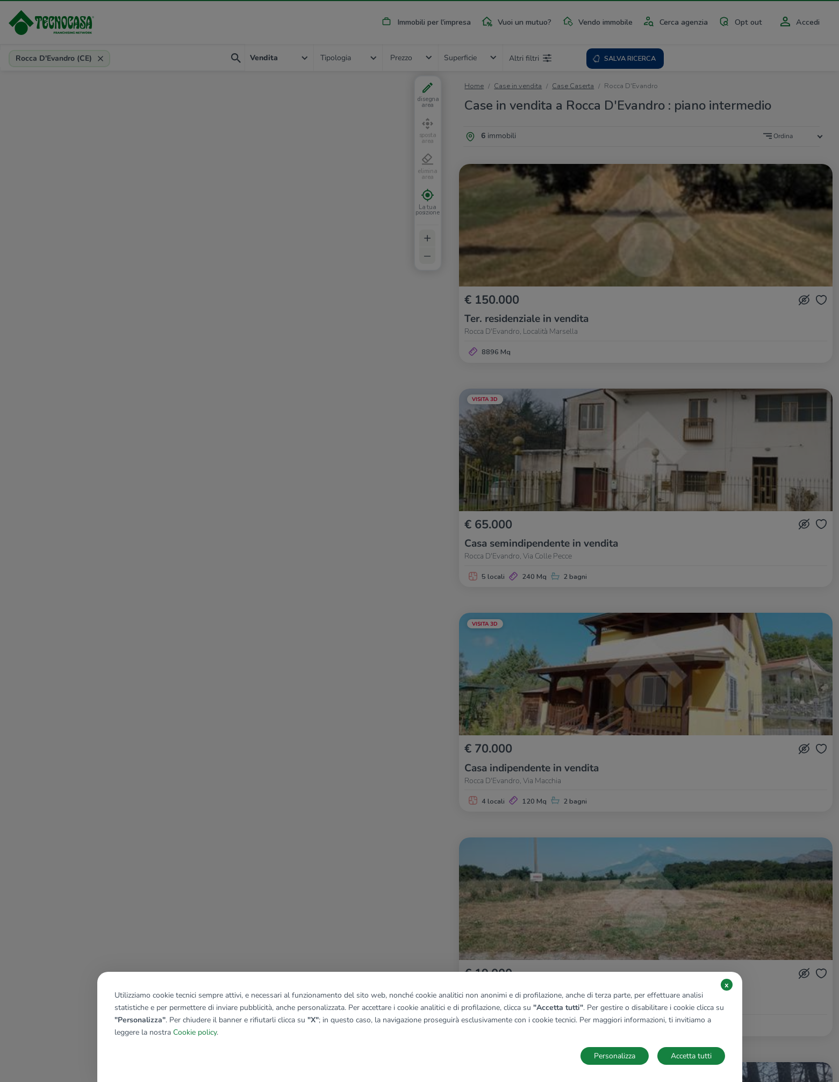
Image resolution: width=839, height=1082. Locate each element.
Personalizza (614, 1056)
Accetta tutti (691, 1056)
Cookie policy (195, 1032)
